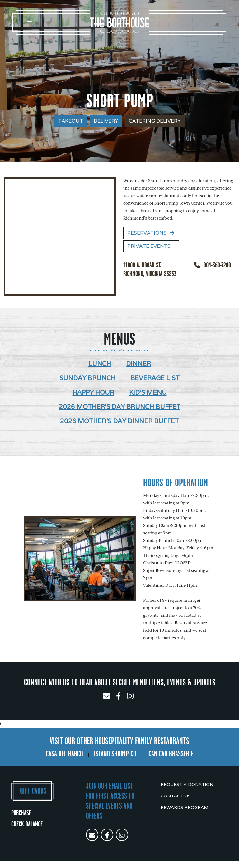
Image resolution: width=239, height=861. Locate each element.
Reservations (151, 233)
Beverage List (155, 378)
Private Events (149, 246)
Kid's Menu (148, 392)
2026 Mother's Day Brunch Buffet (119, 407)
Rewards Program (184, 807)
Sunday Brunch (87, 378)
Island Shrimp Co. (116, 753)
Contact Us (176, 796)
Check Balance (27, 824)
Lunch (99, 364)
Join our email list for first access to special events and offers (110, 800)
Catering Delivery (155, 121)
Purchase (21, 813)
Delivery (106, 121)
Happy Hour (93, 392)
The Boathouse (119, 22)
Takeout (70, 121)
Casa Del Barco (64, 753)
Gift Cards (33, 790)
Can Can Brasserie (170, 753)
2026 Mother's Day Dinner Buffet (119, 421)
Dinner (138, 364)
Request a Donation (187, 784)
